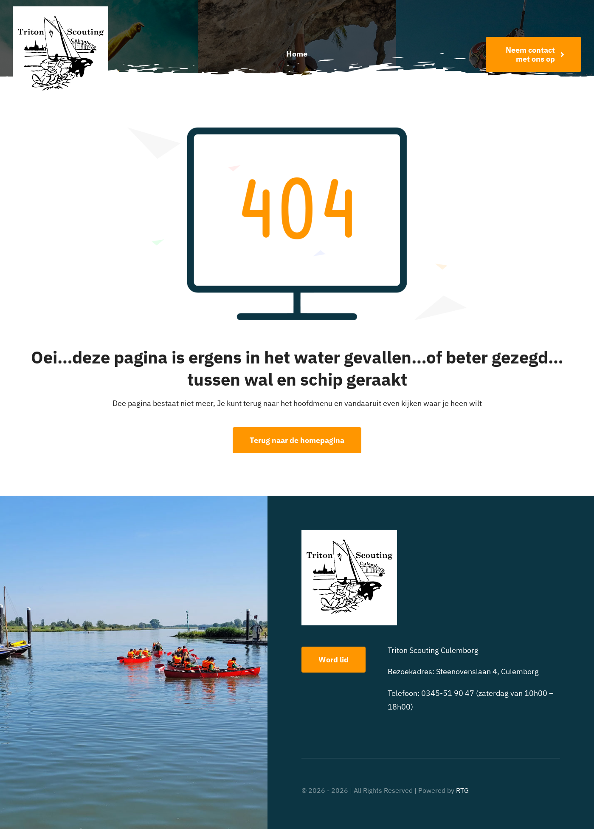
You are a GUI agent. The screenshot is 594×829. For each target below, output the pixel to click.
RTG (462, 790)
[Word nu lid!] (533, 54)
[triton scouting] (60, 10)
